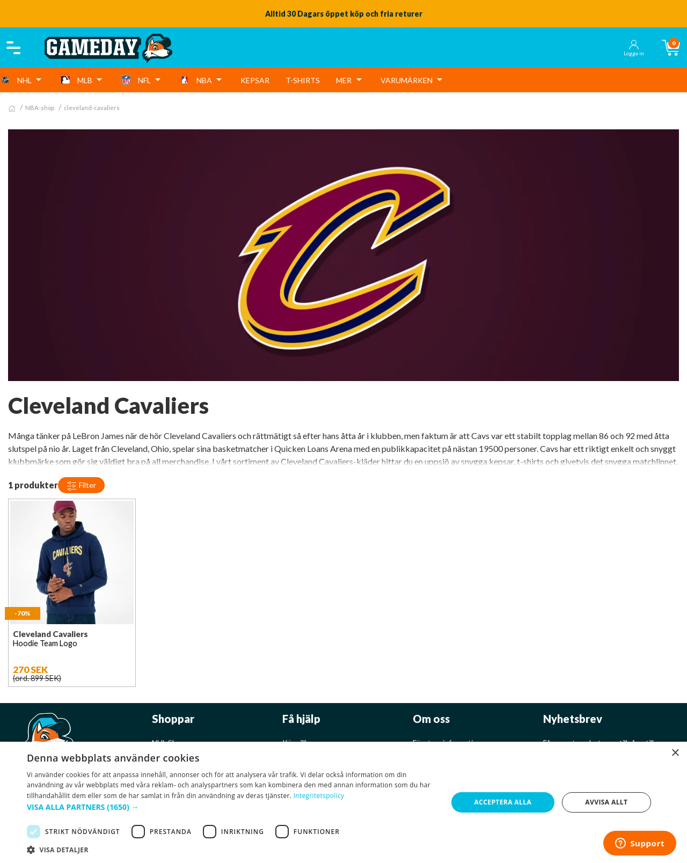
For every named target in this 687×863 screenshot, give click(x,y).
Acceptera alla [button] (503, 802)
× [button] (675, 753)
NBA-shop (39, 107)
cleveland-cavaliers (92, 107)
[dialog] (343, 802)
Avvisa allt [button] (606, 802)
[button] (231, 807)
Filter (81, 485)
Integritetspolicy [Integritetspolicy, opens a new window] (319, 795)
